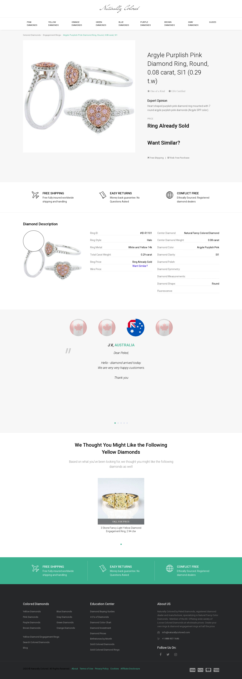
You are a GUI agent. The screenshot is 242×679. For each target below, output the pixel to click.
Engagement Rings (52, 35)
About (75, 668)
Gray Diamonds (193, 24)
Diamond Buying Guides (102, 611)
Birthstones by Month (101, 638)
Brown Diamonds (169, 24)
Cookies (114, 668)
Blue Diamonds (124, 24)
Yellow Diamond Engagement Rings (41, 636)
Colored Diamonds (32, 35)
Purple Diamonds (145, 24)
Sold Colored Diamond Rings (104, 649)
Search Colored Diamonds (36, 642)
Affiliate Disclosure (130, 668)
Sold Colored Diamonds (102, 644)
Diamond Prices (98, 633)
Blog (25, 647)
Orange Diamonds (77, 24)
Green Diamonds (101, 24)
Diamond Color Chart (100, 622)
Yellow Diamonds (53, 24)
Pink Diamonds (32, 24)
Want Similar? (163, 143)
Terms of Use (86, 668)
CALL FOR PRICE (121, 522)
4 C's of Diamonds (99, 617)
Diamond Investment (100, 628)
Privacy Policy (102, 668)
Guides (212, 22)
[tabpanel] (121, 361)
